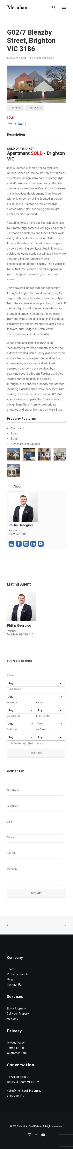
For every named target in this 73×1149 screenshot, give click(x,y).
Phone (10, 837)
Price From (12, 702)
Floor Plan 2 (34, 108)
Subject (11, 853)
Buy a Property (16, 1008)
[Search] (52, 7)
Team (10, 969)
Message (12, 868)
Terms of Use (16, 1048)
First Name (13, 790)
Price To (39, 702)
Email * (11, 821)
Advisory (12, 1018)
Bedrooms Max (43, 716)
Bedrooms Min (13, 716)
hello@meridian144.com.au (24, 1090)
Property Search (17, 974)
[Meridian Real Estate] (17, 7)
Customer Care (17, 1053)
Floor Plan (16, 108)
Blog (10, 979)
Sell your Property (18, 1013)
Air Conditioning (18, 743)
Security (40, 743)
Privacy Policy (16, 1042)
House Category (14, 689)
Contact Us (14, 984)
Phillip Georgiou (44, 58)
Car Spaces (41, 729)
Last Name (13, 806)
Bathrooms (12, 729)
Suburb (10, 675)
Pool (31, 743)
